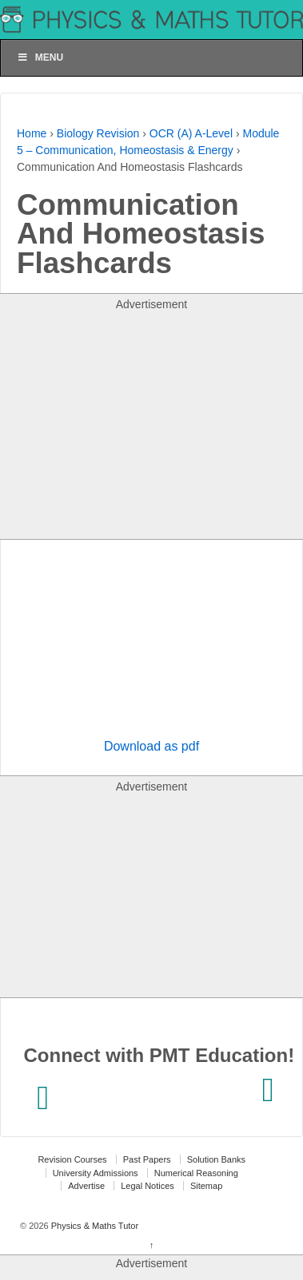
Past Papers (147, 1159)
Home (31, 133)
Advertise (86, 1186)
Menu (40, 57)
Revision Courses (72, 1159)
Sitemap (206, 1186)
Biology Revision (98, 133)
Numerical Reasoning (196, 1173)
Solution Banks (216, 1159)
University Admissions (95, 1173)
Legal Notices (147, 1186)
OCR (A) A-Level (191, 133)
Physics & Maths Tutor (93, 1225)
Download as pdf (151, 746)
